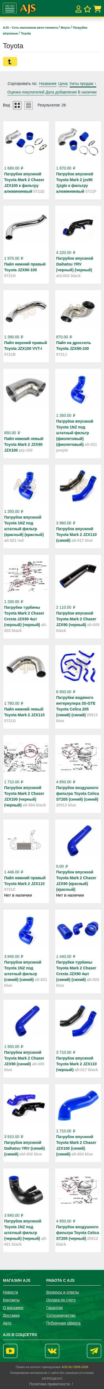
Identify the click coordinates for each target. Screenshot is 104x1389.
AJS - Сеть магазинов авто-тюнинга (31, 27)
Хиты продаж (83, 83)
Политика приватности (49, 1384)
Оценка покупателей (25, 92)
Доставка (11, 1315)
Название (48, 83)
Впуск (66, 27)
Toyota (26, 33)
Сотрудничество (60, 1315)
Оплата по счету (61, 1300)
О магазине (13, 1307)
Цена (63, 83)
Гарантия (54, 1307)
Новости (10, 1292)
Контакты (11, 1300)
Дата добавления (61, 92)
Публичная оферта (63, 1323)
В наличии (87, 92)
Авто (7, 1323)
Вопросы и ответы (62, 1292)
